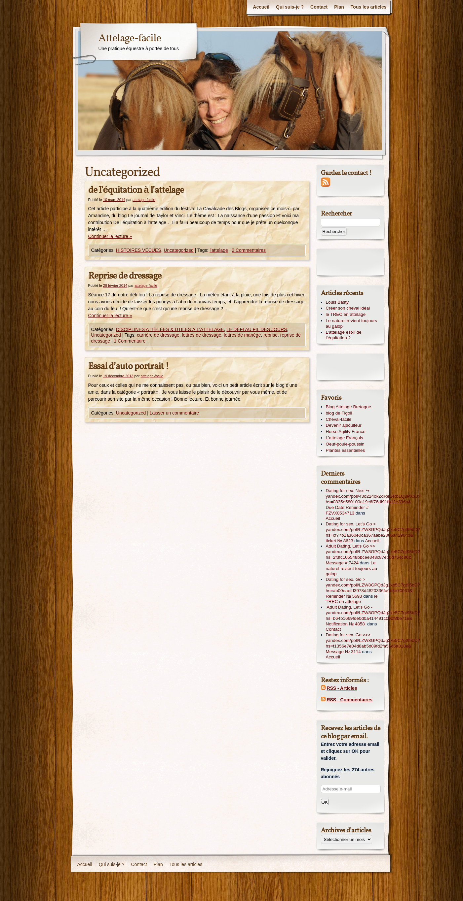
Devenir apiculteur (344, 425)
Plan (339, 7)
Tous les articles (369, 7)
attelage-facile (144, 200)
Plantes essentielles (345, 450)
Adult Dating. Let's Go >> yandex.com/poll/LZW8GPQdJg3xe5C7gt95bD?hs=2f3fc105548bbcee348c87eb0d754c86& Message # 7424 (373, 554)
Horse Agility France (346, 431)
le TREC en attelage (346, 314)
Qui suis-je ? (290, 7)
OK (325, 802)
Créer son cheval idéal (348, 308)
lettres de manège (242, 335)
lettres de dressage (201, 335)
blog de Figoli (339, 413)
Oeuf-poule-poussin (345, 444)
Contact (319, 7)
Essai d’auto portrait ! (128, 366)
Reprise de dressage (124, 276)
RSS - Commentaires (349, 699)
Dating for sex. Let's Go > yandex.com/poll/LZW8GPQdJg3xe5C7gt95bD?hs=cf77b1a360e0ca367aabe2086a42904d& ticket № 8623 (373, 532)
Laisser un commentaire (174, 413)
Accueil (261, 7)
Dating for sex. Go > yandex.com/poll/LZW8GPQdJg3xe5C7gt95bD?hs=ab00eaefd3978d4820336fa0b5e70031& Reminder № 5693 (373, 587)
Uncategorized (178, 250)
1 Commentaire (130, 341)
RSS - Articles (342, 688)
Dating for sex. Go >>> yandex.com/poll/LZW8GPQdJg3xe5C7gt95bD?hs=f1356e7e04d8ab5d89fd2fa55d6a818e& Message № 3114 (373, 643)
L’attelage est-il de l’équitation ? (344, 335)
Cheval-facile (339, 419)
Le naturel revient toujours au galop (351, 323)
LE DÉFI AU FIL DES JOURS (256, 329)
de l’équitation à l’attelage (136, 190)
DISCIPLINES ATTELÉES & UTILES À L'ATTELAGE (170, 329)
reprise (270, 335)
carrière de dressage (158, 335)
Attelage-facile (129, 38)
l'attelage (219, 250)
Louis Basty (337, 302)
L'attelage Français (344, 437)
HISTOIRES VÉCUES (138, 250)
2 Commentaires (249, 250)
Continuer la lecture (110, 236)
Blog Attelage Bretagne (348, 406)
